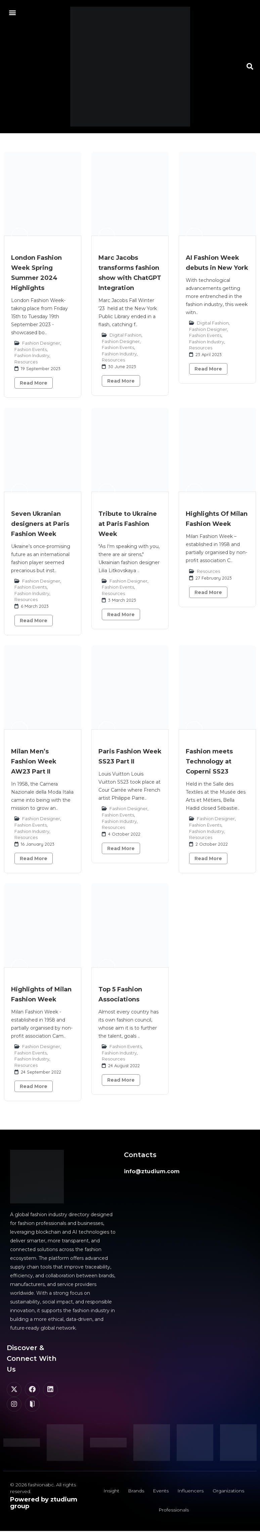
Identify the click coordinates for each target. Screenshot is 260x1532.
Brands (135, 1491)
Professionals (173, 1512)
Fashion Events (30, 349)
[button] (12, 12)
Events (161, 1491)
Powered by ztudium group (43, 1503)
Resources (26, 361)
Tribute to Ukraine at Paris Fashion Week (127, 524)
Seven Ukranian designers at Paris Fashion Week (40, 524)
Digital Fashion (125, 335)
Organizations (230, 1491)
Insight (110, 1491)
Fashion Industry (31, 355)
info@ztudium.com (152, 1171)
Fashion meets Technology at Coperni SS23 (209, 761)
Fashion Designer (41, 343)
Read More (33, 383)
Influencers (191, 1491)
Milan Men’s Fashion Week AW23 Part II (33, 761)
